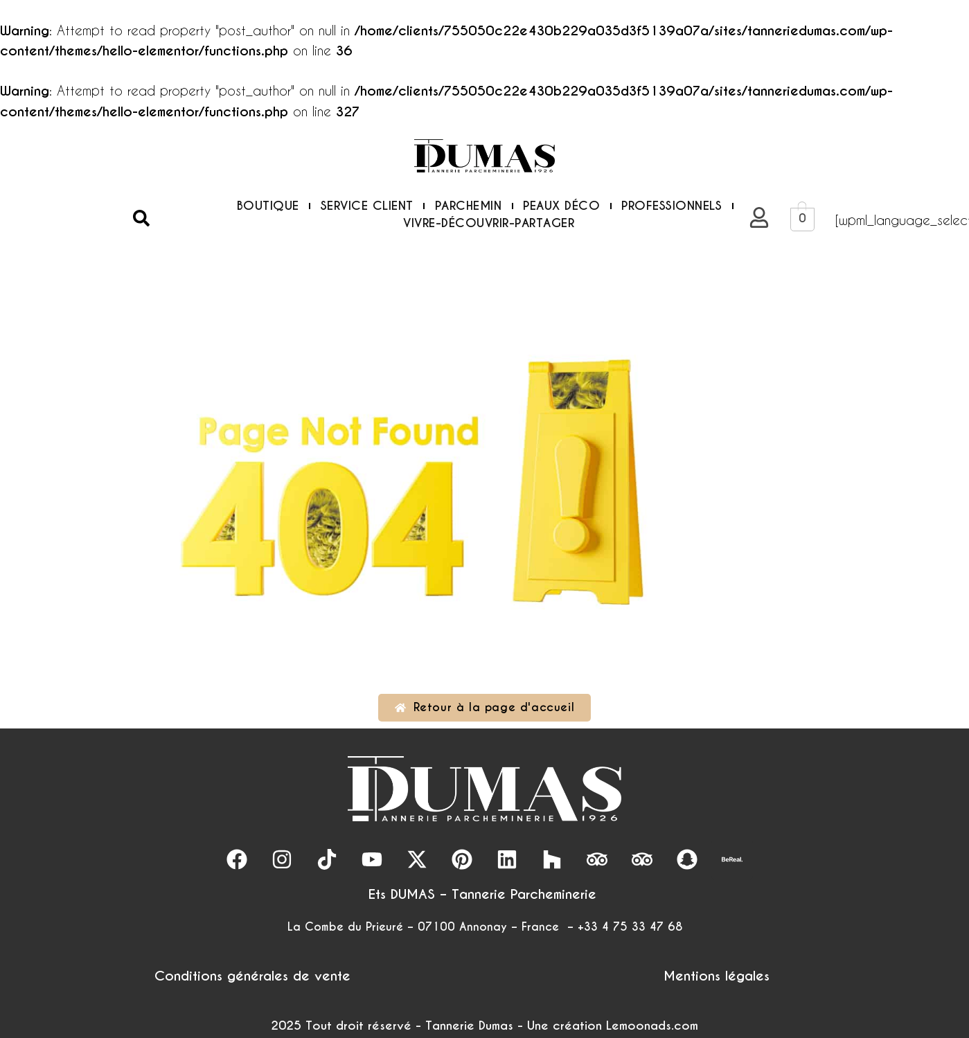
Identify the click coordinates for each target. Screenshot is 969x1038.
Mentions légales (717, 975)
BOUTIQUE (268, 205)
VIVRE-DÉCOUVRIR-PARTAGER (488, 223)
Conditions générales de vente (252, 975)
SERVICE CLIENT (367, 205)
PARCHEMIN (468, 205)
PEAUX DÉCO (561, 205)
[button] (141, 218)
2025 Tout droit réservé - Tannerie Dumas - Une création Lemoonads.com (484, 1025)
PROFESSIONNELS (671, 205)
